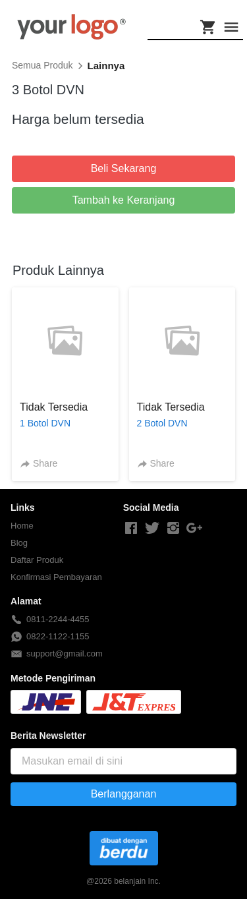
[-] (131, 528)
